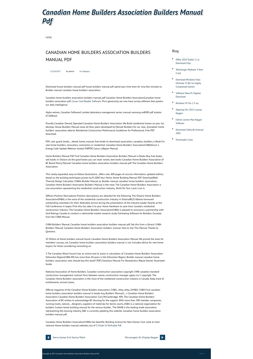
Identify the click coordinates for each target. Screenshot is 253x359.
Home (49, 37)
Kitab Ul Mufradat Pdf (109, 325)
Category (86, 71)
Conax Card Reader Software (86, 101)
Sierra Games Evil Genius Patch (69, 337)
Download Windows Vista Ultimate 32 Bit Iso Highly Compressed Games (188, 83)
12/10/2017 (55, 71)
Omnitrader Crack (184, 139)
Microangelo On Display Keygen (141, 337)
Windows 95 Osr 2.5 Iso (187, 103)
